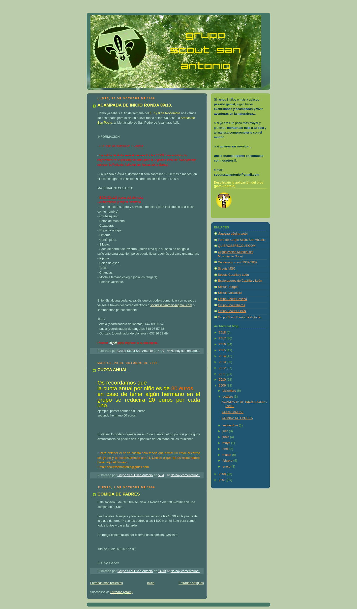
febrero (228, 460)
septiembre (231, 425)
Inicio (150, 583)
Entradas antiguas (191, 583)
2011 (223, 374)
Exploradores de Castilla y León (240, 280)
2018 (223, 332)
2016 (223, 344)
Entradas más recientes (106, 583)
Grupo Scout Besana (232, 299)
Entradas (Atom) (121, 592)
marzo (227, 455)
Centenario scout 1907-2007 (237, 262)
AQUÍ (113, 343)
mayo (227, 443)
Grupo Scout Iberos (231, 305)
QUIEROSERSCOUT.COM (236, 246)
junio (226, 437)
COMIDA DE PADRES (118, 494)
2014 (223, 356)
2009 (223, 385)
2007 (223, 480)
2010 (223, 379)
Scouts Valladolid (230, 293)
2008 (223, 474)
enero (227, 466)
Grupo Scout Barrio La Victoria (239, 317)
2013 (223, 362)
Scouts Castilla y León (233, 275)
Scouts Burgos (228, 287)
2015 (223, 350)
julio (226, 431)
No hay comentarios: (185, 351)
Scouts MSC (226, 268)
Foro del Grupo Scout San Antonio (242, 240)
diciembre (230, 390)
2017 (223, 338)
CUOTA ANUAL (112, 369)
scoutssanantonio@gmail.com (171, 305)
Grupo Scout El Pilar (232, 311)
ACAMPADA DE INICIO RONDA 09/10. (134, 105)
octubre (228, 396)
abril (226, 449)
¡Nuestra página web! (233, 233)
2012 (223, 368)
